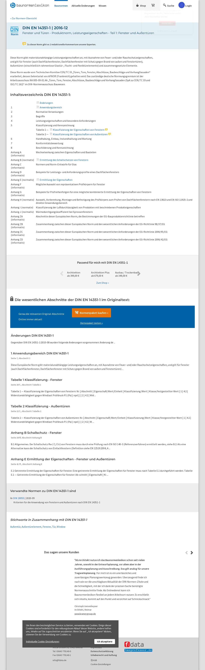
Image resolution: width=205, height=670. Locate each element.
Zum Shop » (102, 282)
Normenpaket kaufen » (91, 313)
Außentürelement (31, 526)
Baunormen (61, 5)
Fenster (47, 526)
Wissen (102, 5)
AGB (95, 660)
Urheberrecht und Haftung (104, 655)
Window (61, 526)
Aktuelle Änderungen (83, 5)
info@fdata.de (59, 660)
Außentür (15, 526)
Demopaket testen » (91, 323)
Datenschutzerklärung (102, 651)
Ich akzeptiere (104, 641)
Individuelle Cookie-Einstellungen (42, 641)
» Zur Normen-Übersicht (23, 18)
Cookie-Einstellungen (101, 664)
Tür (54, 526)
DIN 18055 (17, 498)
